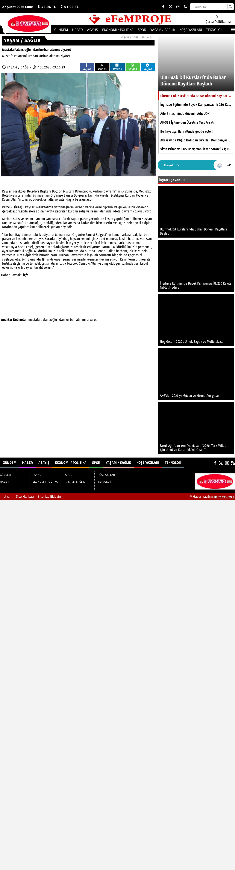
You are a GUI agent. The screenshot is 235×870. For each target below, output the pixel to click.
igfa (25, 275)
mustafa (34, 320)
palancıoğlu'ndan (53, 320)
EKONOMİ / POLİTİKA (117, 29)
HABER (77, 29)
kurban (70, 320)
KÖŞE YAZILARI (190, 29)
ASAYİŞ (92, 29)
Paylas (87, 67)
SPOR (142, 29)
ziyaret (92, 320)
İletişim (7, 496)
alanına (81, 320)
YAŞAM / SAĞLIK (162, 29)
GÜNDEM (61, 29)
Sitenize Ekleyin (49, 496)
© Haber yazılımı (212, 496)
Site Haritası (25, 496)
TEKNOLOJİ (214, 29)
